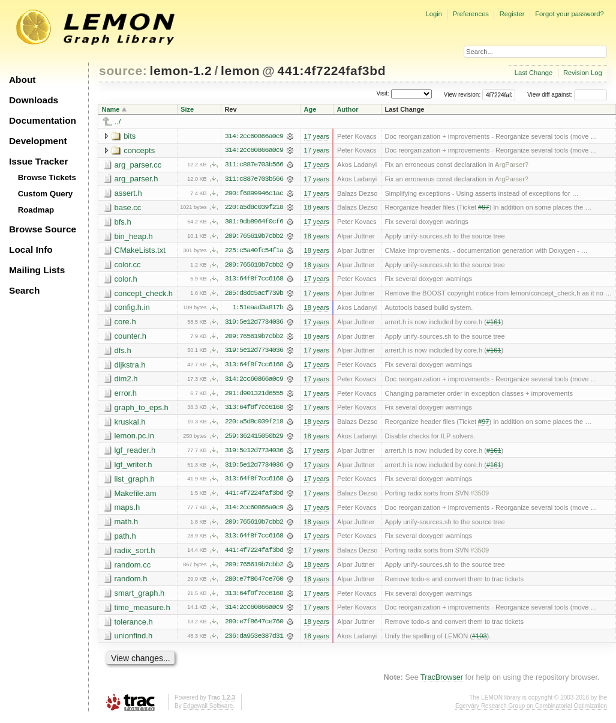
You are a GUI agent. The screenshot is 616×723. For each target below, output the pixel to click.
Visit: (382, 94)
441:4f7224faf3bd (332, 70)
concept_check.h (144, 294)
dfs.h (123, 352)
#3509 (480, 496)
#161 (493, 323)
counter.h (131, 337)
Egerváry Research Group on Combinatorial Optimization (531, 710)
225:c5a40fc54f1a (254, 251)
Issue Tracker (38, 161)
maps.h (127, 510)
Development (38, 141)
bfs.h (123, 222)
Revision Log (582, 72)
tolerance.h (134, 626)
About (22, 79)
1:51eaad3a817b (257, 309)
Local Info (31, 249)
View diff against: (567, 94)
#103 (479, 640)
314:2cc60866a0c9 (254, 136)
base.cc (128, 208)
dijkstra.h (130, 366)
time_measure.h (142, 611)
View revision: (462, 94)
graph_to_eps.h (142, 409)
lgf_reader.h (135, 453)
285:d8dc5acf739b (254, 295)
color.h (126, 280)
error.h (126, 395)
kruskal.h (130, 424)
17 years (316, 136)
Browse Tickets (47, 177)
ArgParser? (511, 165)
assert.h (128, 193)
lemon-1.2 (181, 70)
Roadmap (36, 209)
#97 (483, 208)
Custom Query (45, 193)
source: (123, 70)
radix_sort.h (135, 553)
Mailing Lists (37, 270)
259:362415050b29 (254, 439)
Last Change (533, 72)
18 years (316, 208)
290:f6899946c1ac (254, 194)
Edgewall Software (208, 710)
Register (512, 13)
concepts (139, 150)
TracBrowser (441, 682)
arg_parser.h (136, 179)
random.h (131, 582)
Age (310, 109)
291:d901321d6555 (254, 396)
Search (24, 290)
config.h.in (132, 308)
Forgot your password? (569, 13)
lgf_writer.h (133, 467)
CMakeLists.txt (140, 251)
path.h (125, 539)
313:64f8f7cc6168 (254, 280)
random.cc (133, 568)
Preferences (471, 13)
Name (111, 109)
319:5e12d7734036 (254, 323)
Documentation (42, 120)
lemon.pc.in (134, 438)
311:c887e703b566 (254, 165)
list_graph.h (135, 481)
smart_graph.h (140, 597)
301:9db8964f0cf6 (254, 223)
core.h (125, 323)
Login (433, 13)
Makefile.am (136, 496)
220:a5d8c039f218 (254, 208)
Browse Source (42, 229)
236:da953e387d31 (254, 641)
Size (187, 109)
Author (347, 109)
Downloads (33, 100)
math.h (127, 525)
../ (118, 121)
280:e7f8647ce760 (254, 583)
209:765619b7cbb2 (254, 237)
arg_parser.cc (138, 164)
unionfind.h (134, 640)
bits (130, 136)
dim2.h (126, 381)
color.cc (128, 265)
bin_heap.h (134, 236)
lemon (240, 70)
